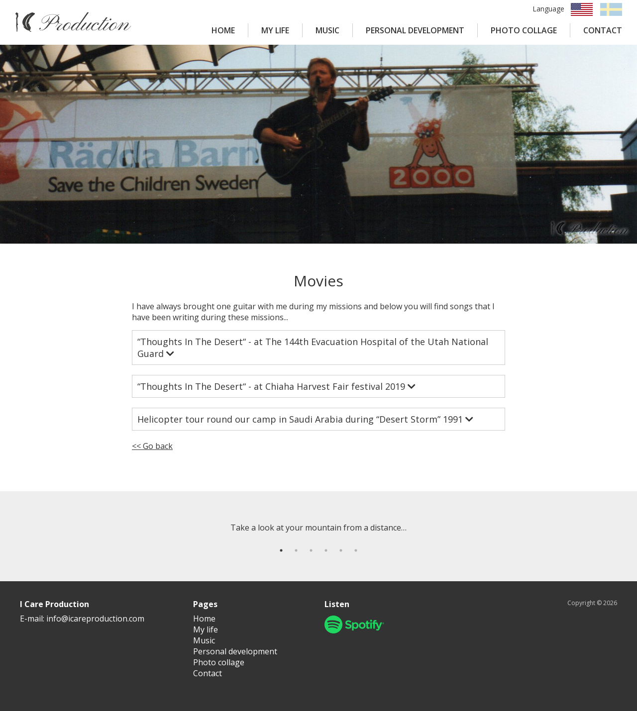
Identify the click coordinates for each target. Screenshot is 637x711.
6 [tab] (356, 550)
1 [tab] (281, 550)
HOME (223, 30)
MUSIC (327, 30)
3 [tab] (311, 550)
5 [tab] (341, 550)
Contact (207, 673)
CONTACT (602, 30)
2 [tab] (296, 550)
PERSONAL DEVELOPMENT (415, 30)
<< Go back (152, 446)
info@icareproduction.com (95, 618)
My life (205, 629)
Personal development (235, 651)
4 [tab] (326, 550)
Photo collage (218, 662)
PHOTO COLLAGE (524, 30)
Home (204, 618)
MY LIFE (275, 30)
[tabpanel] (318, 527)
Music (204, 640)
